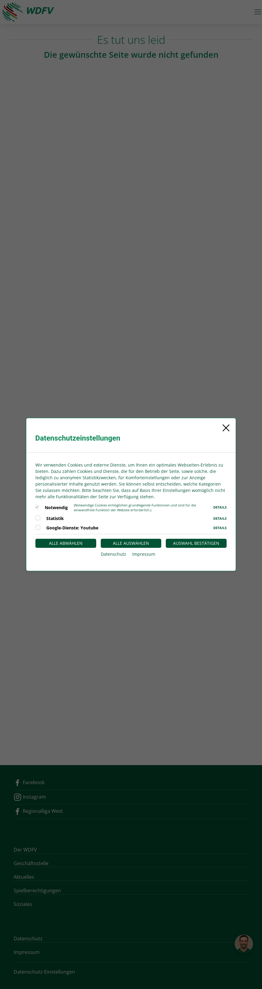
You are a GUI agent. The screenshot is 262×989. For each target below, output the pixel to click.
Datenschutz (113, 554)
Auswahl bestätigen (196, 543)
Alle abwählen (66, 543)
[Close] (226, 427)
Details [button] (220, 507)
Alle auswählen (131, 543)
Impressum (143, 554)
